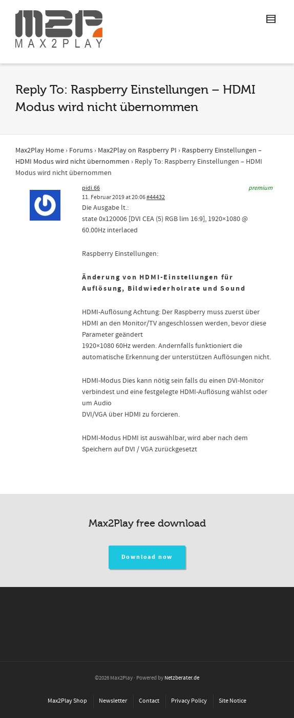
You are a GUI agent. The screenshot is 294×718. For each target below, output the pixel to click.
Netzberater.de (181, 678)
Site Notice (232, 701)
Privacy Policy (189, 701)
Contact (149, 701)
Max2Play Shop (67, 701)
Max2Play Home (39, 150)
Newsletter (113, 701)
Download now (147, 557)
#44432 (155, 197)
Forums (81, 150)
